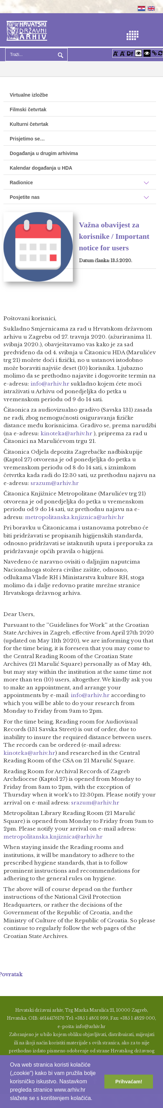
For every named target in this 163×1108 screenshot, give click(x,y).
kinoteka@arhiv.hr (66, 433)
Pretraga (60, 54)
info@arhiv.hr (50, 383)
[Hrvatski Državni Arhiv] (26, 30)
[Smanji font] (122, 53)
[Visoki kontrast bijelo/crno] (138, 53)
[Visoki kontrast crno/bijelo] (147, 53)
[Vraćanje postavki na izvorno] (160, 53)
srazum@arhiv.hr (55, 483)
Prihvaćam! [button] (128, 1081)
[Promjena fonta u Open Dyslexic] (130, 53)
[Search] (36, 54)
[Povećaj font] (115, 53)
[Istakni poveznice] (154, 53)
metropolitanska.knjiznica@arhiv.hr (74, 517)
